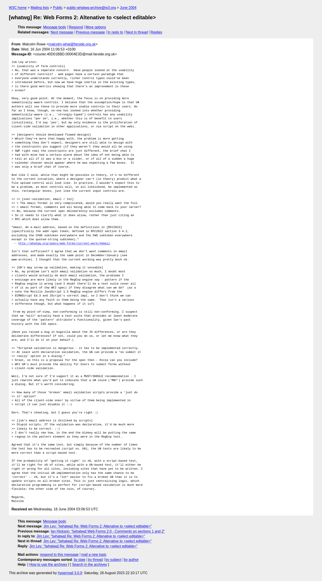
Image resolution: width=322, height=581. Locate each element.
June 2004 (128, 8)
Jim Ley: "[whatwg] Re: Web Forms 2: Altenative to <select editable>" (98, 526)
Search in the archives (89, 564)
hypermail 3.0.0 (70, 573)
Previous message (90, 32)
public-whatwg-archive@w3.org (91, 8)
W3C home (18, 8)
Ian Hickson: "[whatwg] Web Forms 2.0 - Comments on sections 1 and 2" (108, 531)
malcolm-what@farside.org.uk (72, 44)
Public (58, 8)
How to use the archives (48, 564)
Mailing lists (40, 8)
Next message (62, 32)
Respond (76, 27)
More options (96, 27)
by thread (95, 560)
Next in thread (137, 32)
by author (131, 560)
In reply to (115, 32)
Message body (54, 27)
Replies (156, 32)
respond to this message (59, 554)
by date (79, 560)
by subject (113, 560)
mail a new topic (94, 554)
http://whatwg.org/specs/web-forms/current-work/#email (64, 244)
